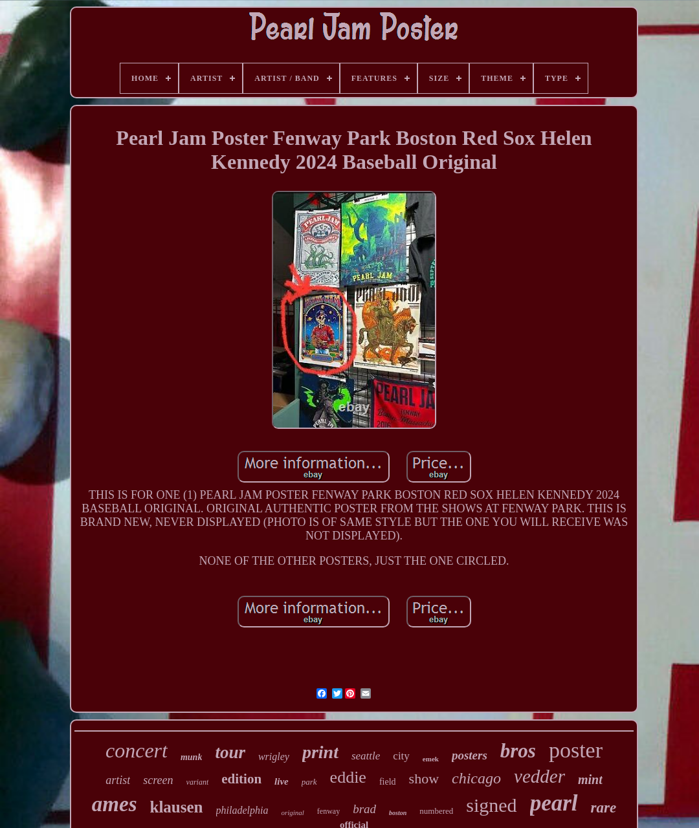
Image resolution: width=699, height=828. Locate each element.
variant (197, 782)
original (292, 812)
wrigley (273, 756)
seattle (365, 756)
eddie (348, 777)
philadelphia (242, 810)
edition (241, 779)
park (309, 782)
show (424, 778)
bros (518, 750)
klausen (176, 807)
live (281, 781)
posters (469, 755)
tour (230, 752)
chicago (476, 778)
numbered (436, 811)
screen (158, 780)
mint (590, 779)
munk (191, 757)
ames (114, 804)
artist (117, 780)
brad (364, 809)
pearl (554, 803)
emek (431, 759)
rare (604, 808)
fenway (328, 811)
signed (491, 805)
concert (136, 750)
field (387, 782)
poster (576, 750)
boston (397, 812)
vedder (539, 776)
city (401, 756)
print (320, 752)
